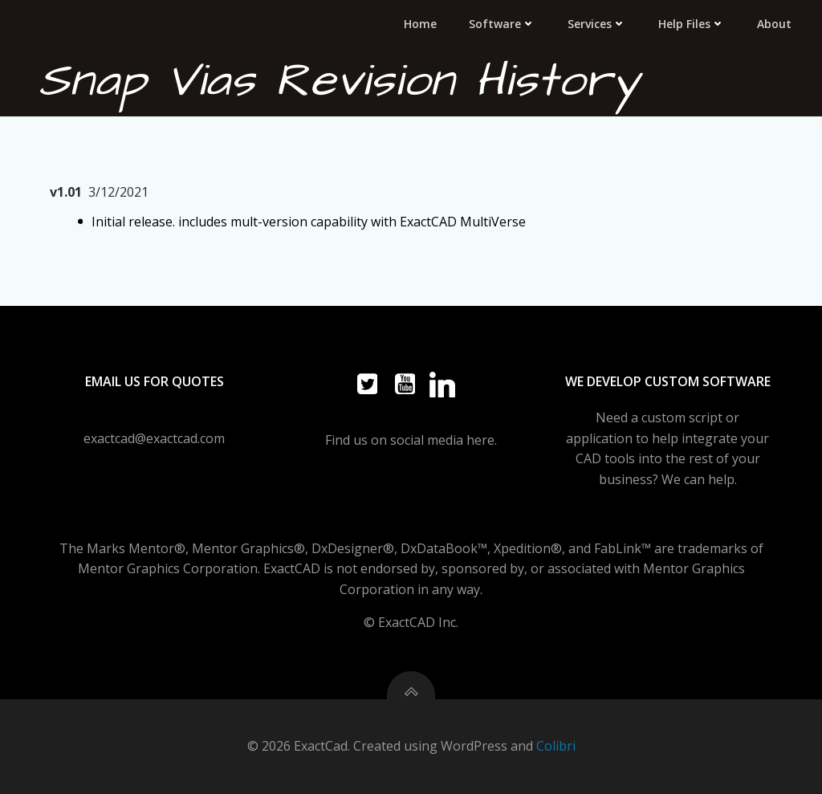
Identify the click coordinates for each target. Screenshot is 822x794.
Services (597, 23)
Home (420, 23)
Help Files (691, 23)
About (774, 23)
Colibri (556, 746)
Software (502, 23)
